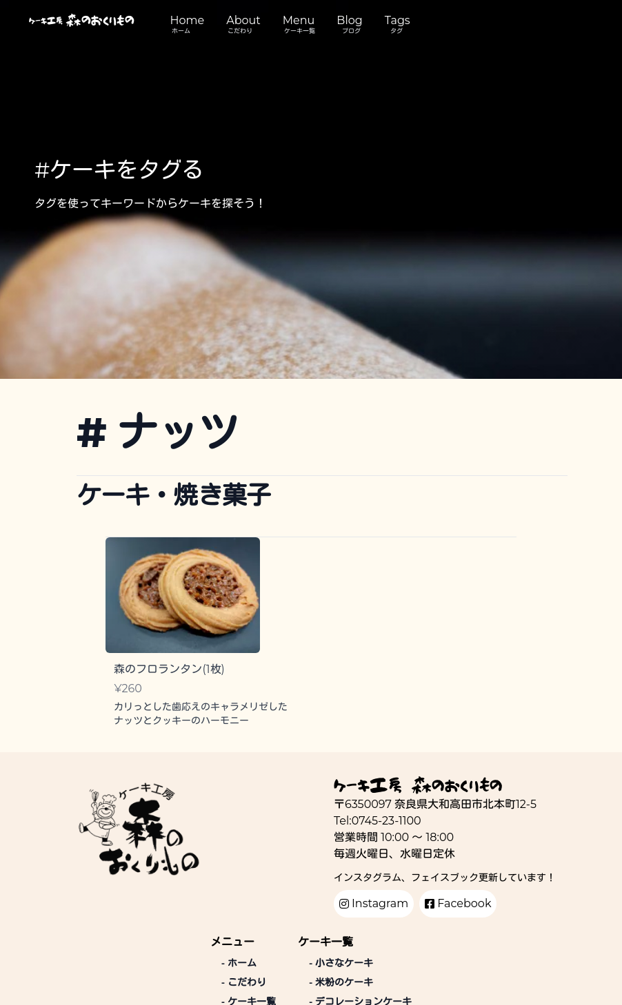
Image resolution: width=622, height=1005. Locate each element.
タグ (396, 30)
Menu (299, 20)
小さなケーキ (341, 963)
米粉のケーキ (341, 982)
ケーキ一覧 (299, 30)
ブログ (351, 30)
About (243, 20)
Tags (397, 20)
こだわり (240, 30)
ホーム (181, 30)
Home (187, 20)
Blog (349, 20)
